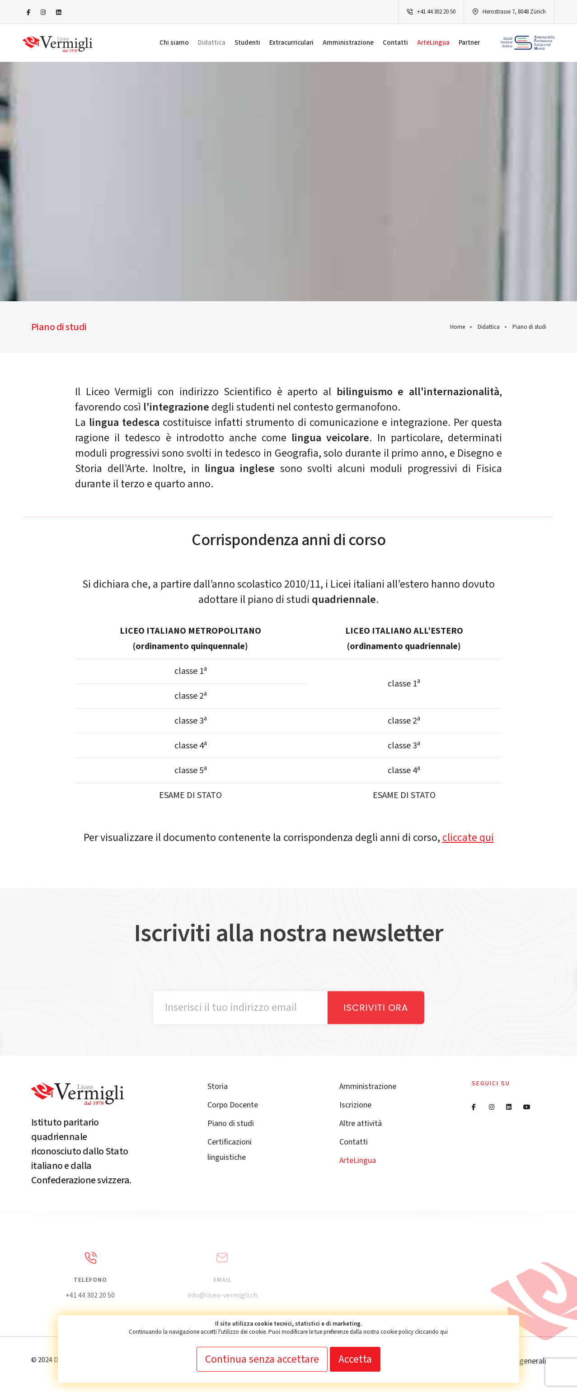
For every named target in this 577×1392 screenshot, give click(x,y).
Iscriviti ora (375, 1007)
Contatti (395, 42)
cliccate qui (468, 837)
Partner (469, 42)
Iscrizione (355, 1105)
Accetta (355, 1359)
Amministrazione (348, 42)
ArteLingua (433, 42)
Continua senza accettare (262, 1359)
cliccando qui (431, 1332)
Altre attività (360, 1123)
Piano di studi (230, 1123)
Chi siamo (174, 42)
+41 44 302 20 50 (436, 12)
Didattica (211, 42)
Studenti (247, 42)
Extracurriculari (291, 42)
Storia (217, 1086)
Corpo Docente (232, 1105)
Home (457, 327)
